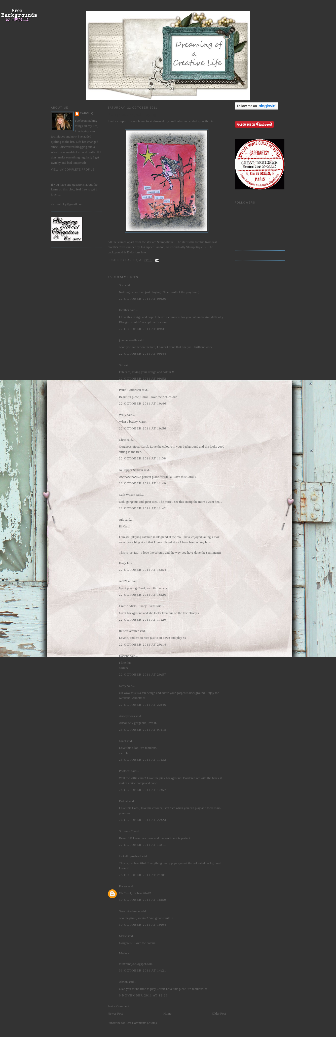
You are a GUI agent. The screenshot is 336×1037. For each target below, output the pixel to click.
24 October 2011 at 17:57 (142, 790)
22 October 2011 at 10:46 (142, 403)
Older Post (219, 1013)
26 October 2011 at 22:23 (142, 820)
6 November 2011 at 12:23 (143, 995)
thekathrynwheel (130, 856)
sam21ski (125, 581)
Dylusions (133, 252)
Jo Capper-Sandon (131, 470)
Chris (122, 440)
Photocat (125, 771)
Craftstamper (127, 247)
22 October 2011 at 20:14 (142, 644)
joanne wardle (128, 340)
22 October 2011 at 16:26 (142, 594)
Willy (122, 415)
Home (167, 1013)
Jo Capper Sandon (153, 247)
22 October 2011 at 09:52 (142, 378)
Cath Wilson (127, 494)
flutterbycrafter (129, 631)
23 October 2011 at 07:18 (142, 729)
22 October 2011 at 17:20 (142, 619)
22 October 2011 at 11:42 (142, 508)
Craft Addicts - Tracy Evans (137, 606)
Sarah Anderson (129, 911)
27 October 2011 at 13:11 (142, 845)
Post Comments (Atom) (141, 1023)
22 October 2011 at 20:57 (142, 674)
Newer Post (115, 1013)
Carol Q (87, 113)
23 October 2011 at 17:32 (142, 759)
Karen (123, 886)
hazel (122, 741)
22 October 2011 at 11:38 (142, 458)
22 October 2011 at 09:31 (142, 329)
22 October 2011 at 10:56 (142, 428)
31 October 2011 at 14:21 (142, 970)
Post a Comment (118, 1006)
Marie (123, 936)
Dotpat (123, 801)
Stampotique (165, 242)
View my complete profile (73, 169)
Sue (121, 285)
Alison (123, 982)
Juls (121, 519)
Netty (122, 686)
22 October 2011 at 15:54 (142, 570)
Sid (121, 365)
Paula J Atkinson (130, 390)
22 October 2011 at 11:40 (142, 483)
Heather (124, 310)
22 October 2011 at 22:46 (142, 705)
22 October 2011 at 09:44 (142, 353)
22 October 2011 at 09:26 (142, 298)
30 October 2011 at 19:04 (142, 924)
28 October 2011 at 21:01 (142, 875)
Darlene (124, 656)
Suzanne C (126, 831)
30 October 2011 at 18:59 (142, 899)
